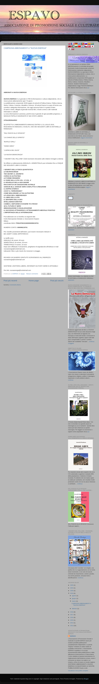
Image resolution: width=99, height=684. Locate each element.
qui (88, 87)
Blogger (86, 679)
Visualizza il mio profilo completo (78, 670)
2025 (72, 585)
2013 (72, 625)
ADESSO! (71, 230)
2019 (72, 593)
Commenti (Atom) (15, 285)
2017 (72, 614)
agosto (74, 595)
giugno (74, 598)
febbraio (74, 608)
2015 (72, 620)
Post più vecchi (56, 280)
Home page (34, 280)
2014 (72, 623)
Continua (80, 577)
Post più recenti (10, 280)
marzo (74, 601)
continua (70, 380)
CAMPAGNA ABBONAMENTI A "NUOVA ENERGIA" (25, 48)
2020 (72, 590)
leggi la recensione (87, 138)
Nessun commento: (32, 274)
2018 (72, 612)
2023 (72, 588)
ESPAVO (73, 636)
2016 (72, 617)
